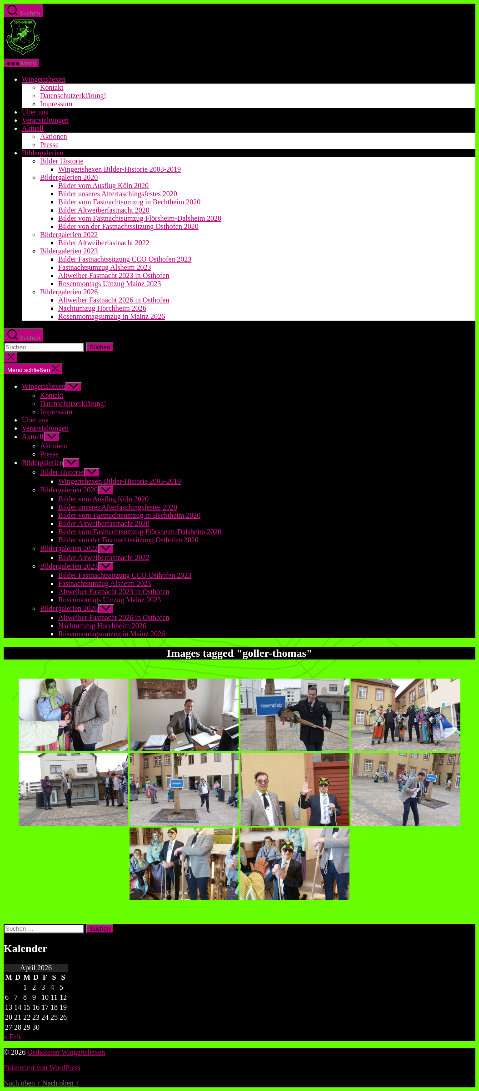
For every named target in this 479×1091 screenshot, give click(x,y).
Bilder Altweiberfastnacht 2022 (104, 243)
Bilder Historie (62, 161)
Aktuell (33, 128)
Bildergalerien (42, 153)
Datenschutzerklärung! (73, 95)
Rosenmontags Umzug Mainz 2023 (109, 284)
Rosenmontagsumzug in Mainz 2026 (111, 316)
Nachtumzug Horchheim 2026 (102, 308)
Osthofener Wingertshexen (66, 1052)
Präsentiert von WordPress (42, 1067)
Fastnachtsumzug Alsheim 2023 (104, 267)
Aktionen (53, 136)
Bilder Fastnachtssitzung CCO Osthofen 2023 (124, 259)
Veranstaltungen (45, 120)
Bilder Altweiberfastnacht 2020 (104, 210)
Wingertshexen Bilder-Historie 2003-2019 (119, 169)
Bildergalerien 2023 (69, 251)
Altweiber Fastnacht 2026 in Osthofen (113, 300)
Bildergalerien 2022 (69, 234)
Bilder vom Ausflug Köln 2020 (103, 185)
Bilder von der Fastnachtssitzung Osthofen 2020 (128, 226)
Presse (49, 145)
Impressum (56, 104)
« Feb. (13, 1037)
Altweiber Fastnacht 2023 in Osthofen (113, 275)
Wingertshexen (43, 79)
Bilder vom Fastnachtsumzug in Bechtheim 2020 (129, 202)
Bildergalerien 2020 (69, 177)
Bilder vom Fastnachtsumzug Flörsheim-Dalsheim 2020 (139, 218)
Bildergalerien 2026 (69, 292)
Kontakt (52, 87)
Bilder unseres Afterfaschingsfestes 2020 (117, 194)
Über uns (35, 112)
